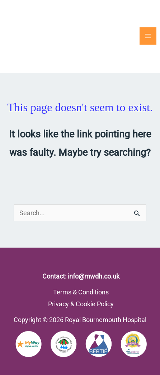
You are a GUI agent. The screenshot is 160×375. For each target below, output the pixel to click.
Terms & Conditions (81, 292)
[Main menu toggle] (148, 35)
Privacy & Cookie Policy (81, 304)
